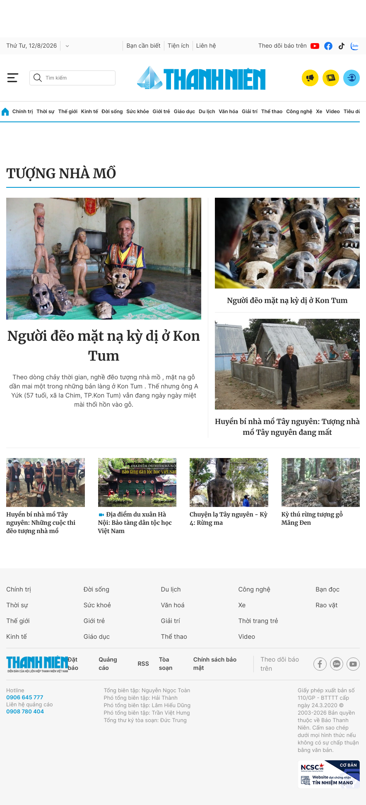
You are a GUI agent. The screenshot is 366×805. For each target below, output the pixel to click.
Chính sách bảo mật (214, 664)
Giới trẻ (161, 111)
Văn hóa (228, 111)
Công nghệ (299, 111)
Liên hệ (206, 45)
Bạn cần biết (143, 45)
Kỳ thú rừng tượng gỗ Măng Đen (312, 518)
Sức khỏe (137, 111)
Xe (319, 111)
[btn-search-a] (38, 78)
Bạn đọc (327, 589)
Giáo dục (184, 111)
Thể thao (272, 111)
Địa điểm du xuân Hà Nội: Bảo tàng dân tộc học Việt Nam (135, 523)
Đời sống (112, 111)
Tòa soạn (166, 664)
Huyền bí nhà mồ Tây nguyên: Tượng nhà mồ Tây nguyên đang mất (287, 427)
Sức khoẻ (97, 605)
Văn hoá (173, 605)
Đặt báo (73, 664)
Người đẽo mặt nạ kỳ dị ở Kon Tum (103, 346)
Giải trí (250, 111)
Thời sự (45, 111)
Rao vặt (326, 605)
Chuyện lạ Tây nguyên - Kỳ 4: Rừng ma (228, 518)
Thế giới (67, 111)
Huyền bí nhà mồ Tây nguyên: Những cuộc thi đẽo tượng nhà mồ (40, 523)
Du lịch (207, 111)
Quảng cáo (108, 664)
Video (333, 111)
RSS (143, 663)
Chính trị (22, 111)
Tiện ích (178, 45)
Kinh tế (89, 111)
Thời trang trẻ (258, 621)
